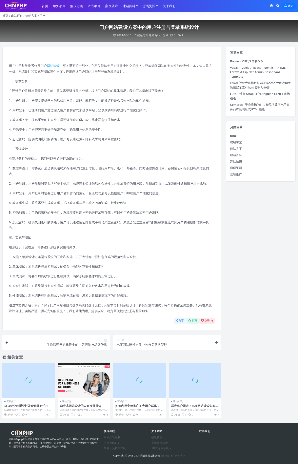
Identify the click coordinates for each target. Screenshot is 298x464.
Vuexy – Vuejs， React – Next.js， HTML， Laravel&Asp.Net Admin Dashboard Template (259, 72)
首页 (5, 16)
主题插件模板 (159, 443)
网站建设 (53, 66)
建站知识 (178, 401)
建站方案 (31, 16)
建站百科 (17, 16)
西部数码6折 (111, 443)
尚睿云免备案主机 (115, 448)
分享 (180, 320)
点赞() (207, 320)
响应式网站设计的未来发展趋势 (80, 406)
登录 (288, 6)
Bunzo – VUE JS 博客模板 (247, 61)
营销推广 (11, 401)
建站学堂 (66, 401)
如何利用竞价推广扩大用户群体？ (137, 406)
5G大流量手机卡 (161, 448)
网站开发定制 (112, 437)
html (233, 136)
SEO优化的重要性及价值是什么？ (26, 406)
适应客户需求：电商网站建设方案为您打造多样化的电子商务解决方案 (194, 407)
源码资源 (236, 168)
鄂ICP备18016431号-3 (173, 455)
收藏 (192, 320)
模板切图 (156, 437)
